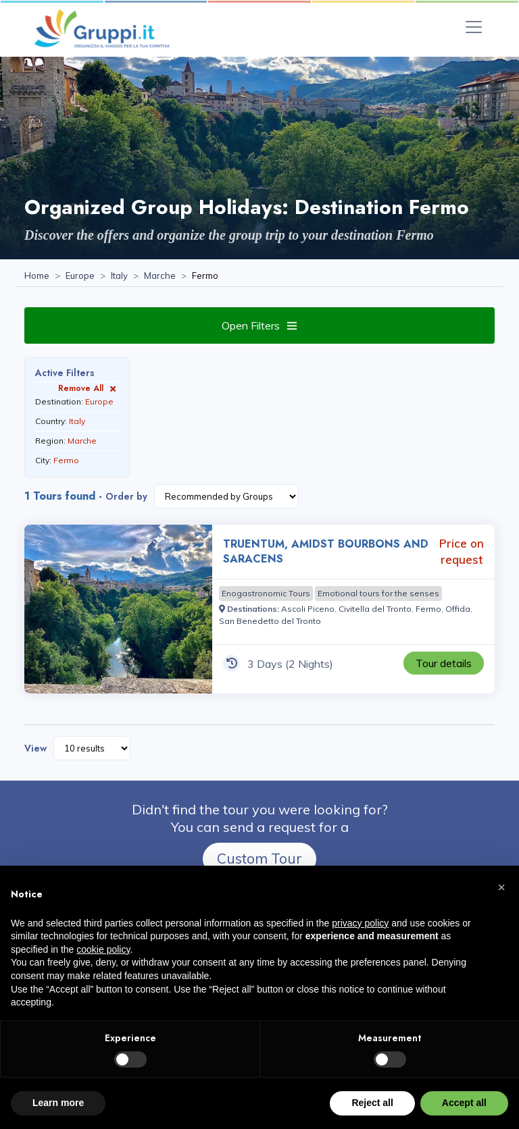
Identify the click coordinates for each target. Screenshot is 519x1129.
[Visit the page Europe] (80, 276)
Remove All (88, 388)
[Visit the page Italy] (119, 276)
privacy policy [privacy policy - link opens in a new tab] (360, 923)
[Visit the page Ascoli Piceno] (308, 609)
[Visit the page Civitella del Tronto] (375, 609)
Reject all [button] (372, 1102)
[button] (501, 887)
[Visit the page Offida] (457, 609)
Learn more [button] (58, 1102)
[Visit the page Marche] (160, 276)
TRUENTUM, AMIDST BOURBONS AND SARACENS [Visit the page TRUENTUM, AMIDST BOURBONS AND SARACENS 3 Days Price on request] (325, 551)
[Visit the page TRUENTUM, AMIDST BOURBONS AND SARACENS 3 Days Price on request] (118, 609)
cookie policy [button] (103, 949)
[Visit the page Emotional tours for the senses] (378, 593)
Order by (126, 496)
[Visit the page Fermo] (428, 609)
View (35, 748)
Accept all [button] (464, 1102)
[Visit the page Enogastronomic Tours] (266, 593)
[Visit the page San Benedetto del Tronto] (270, 621)
